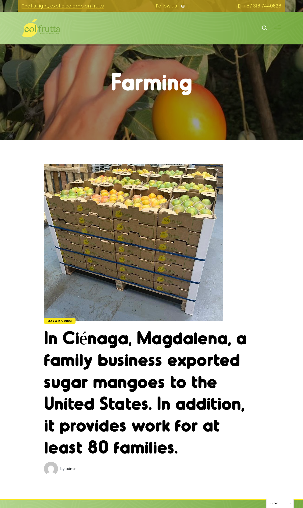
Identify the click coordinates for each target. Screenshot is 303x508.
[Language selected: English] (280, 503)
